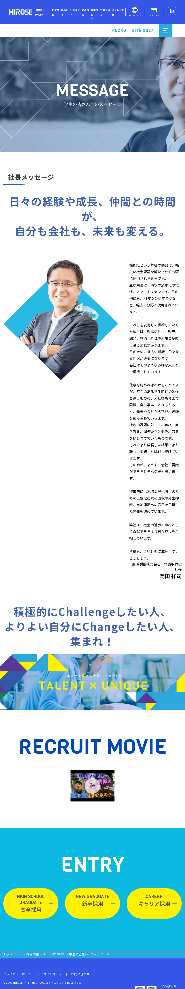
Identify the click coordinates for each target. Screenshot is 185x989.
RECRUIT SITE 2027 (133, 30)
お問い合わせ (80, 974)
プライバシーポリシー (18, 974)
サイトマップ (52, 974)
